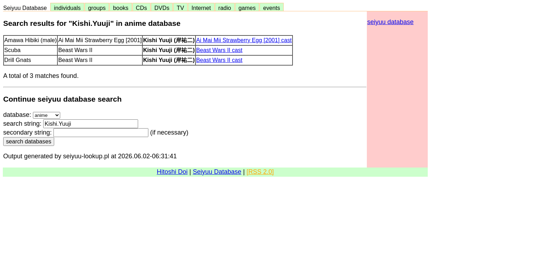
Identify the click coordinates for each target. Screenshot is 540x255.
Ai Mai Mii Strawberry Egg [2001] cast (244, 40)
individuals (67, 8)
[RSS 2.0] (260, 171)
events (271, 8)
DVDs (161, 8)
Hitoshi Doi (172, 171)
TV (180, 8)
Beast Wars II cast (219, 50)
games (247, 8)
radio (224, 8)
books (120, 8)
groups (97, 8)
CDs (141, 8)
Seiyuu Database (26, 8)
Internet (201, 8)
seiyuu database (390, 22)
